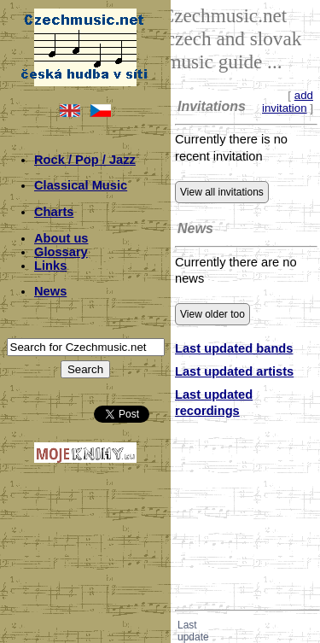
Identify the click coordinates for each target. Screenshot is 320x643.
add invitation (287, 101)
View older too (212, 314)
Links (50, 265)
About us (61, 238)
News (50, 291)
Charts (53, 212)
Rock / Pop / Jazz (85, 160)
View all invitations (222, 192)
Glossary (61, 252)
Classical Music (80, 185)
